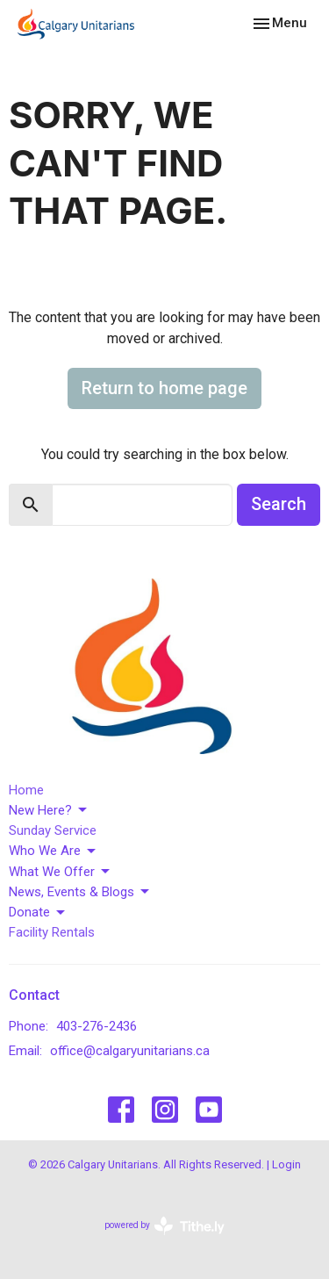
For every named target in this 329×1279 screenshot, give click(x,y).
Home (26, 790)
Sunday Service (53, 830)
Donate (38, 913)
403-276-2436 (96, 1026)
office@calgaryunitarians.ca (130, 1051)
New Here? (49, 810)
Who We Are (53, 851)
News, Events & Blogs (80, 892)
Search (278, 503)
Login (286, 1164)
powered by (164, 1225)
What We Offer (60, 871)
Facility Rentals (52, 932)
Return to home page (164, 388)
